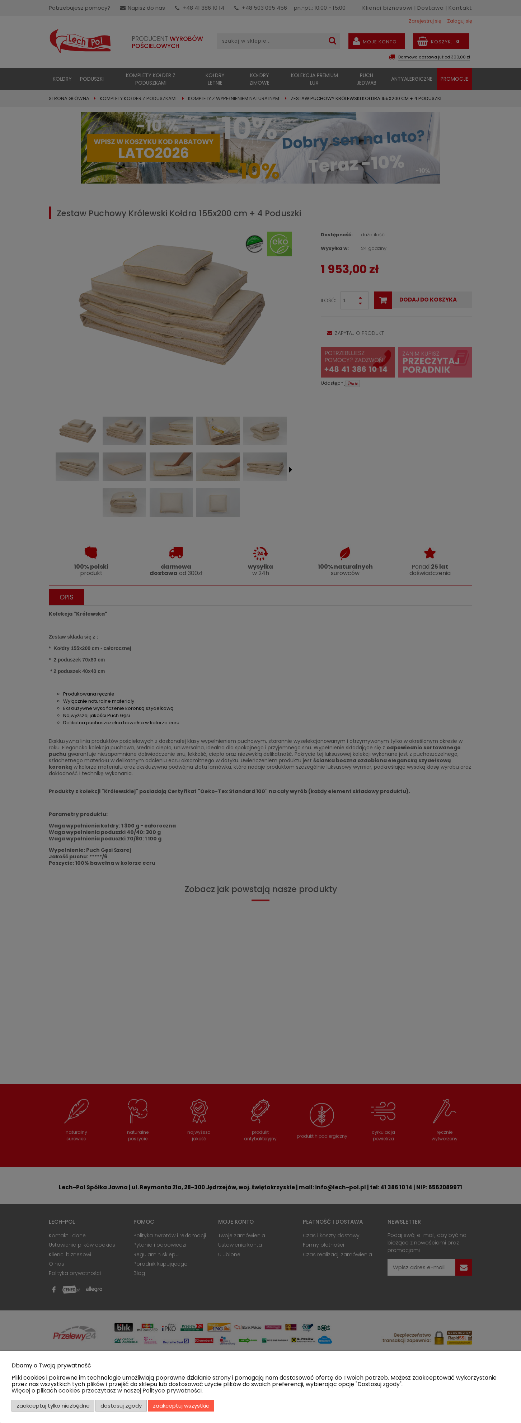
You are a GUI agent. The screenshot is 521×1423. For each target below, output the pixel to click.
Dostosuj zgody (121, 1405)
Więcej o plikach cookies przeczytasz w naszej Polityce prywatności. (107, 1390)
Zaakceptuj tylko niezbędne (53, 1405)
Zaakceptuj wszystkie (181, 1405)
